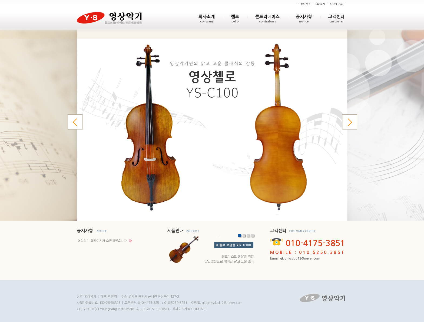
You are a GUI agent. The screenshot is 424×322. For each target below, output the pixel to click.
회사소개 (206, 17)
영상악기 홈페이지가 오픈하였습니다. (103, 241)
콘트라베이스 (267, 17)
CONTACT (337, 3)
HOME (305, 3)
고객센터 (336, 17)
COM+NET (199, 309)
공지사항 (304, 17)
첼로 (235, 17)
